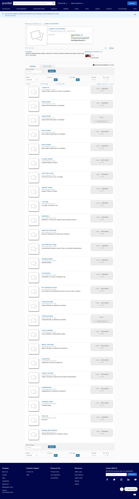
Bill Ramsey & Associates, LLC (33, 23)
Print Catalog (44, 83)
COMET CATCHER (47, 373)
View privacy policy (10, 15)
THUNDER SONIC (47, 401)
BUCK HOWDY (46, 130)
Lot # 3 (43, 118)
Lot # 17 (44, 318)
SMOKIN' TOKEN (47, 187)
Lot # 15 (44, 289)
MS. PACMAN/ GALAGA (49, 287)
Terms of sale (47, 66)
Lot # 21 (44, 375)
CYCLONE (45, 202)
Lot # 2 (43, 103)
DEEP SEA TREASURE (49, 230)
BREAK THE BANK (48, 344)
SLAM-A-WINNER (47, 330)
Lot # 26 (44, 432)
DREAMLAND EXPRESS (49, 430)
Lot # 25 (44, 418)
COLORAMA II (46, 273)
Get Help (111, 65)
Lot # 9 (43, 203)
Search (51, 71)
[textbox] (34, 71)
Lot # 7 (43, 175)
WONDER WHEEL (47, 259)
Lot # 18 (44, 332)
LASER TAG (45, 87)
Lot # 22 (44, 389)
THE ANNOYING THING (49, 244)
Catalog (33, 66)
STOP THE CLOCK (48, 173)
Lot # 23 (44, 403)
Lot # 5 (43, 146)
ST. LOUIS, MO (29, 48)
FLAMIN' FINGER (47, 159)
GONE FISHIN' (46, 102)
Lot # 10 (44, 218)
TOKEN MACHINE (47, 302)
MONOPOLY (45, 216)
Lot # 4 (43, 132)
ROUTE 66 (45, 416)
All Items (99, 84)
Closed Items (105, 84)
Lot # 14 (44, 275)
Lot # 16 (44, 303)
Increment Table (59, 84)
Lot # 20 (44, 360)
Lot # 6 (43, 161)
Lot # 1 (43, 89)
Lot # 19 (44, 346)
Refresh (27, 83)
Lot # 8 (43, 189)
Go (56, 79)
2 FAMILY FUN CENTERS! (51, 23)
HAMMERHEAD (47, 387)
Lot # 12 (44, 246)
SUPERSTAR (46, 359)
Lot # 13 (44, 260)
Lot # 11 (44, 232)
